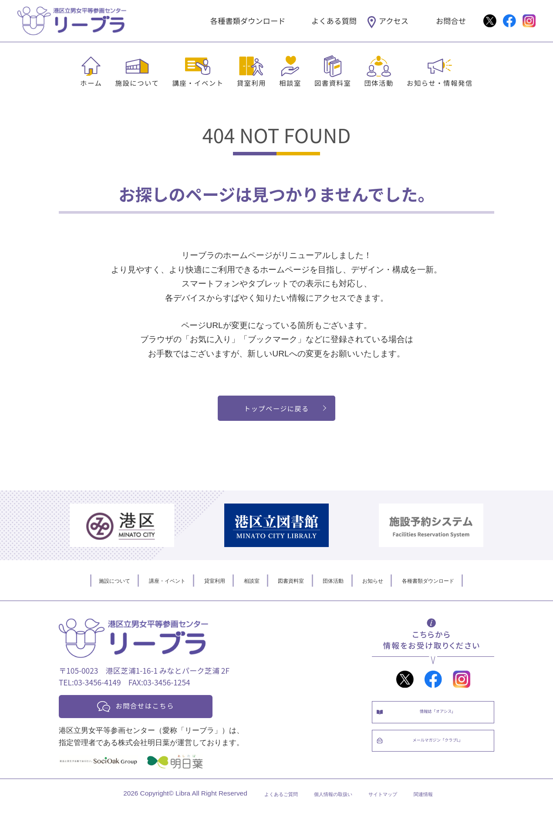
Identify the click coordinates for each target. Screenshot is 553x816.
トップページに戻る (276, 410)
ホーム (91, 82)
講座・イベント (197, 82)
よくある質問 (334, 20)
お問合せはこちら (155, 711)
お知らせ (393, 584)
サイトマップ (395, 802)
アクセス (393, 20)
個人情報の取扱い (330, 802)
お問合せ (451, 20)
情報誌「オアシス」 (441, 719)
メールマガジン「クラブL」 (442, 755)
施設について (137, 82)
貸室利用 (251, 82)
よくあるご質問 (261, 802)
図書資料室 (332, 82)
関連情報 (446, 802)
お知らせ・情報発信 (440, 82)
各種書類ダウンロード (248, 20)
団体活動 (379, 82)
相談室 (290, 82)
